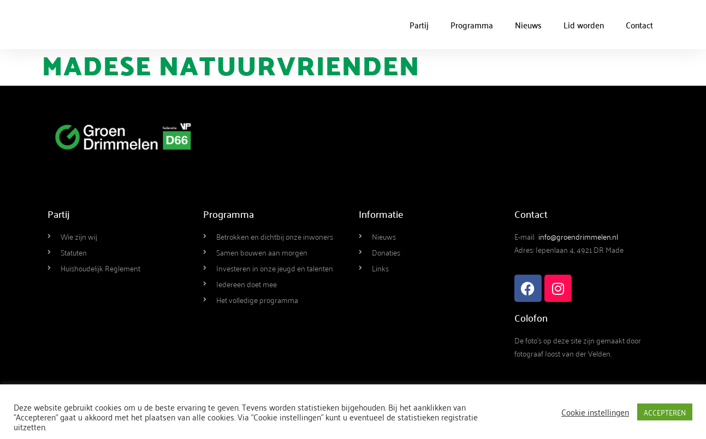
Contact (639, 24)
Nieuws (528, 24)
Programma (471, 24)
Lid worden (583, 24)
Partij (419, 24)
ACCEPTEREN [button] (665, 412)
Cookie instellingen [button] (595, 412)
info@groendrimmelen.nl (578, 236)
